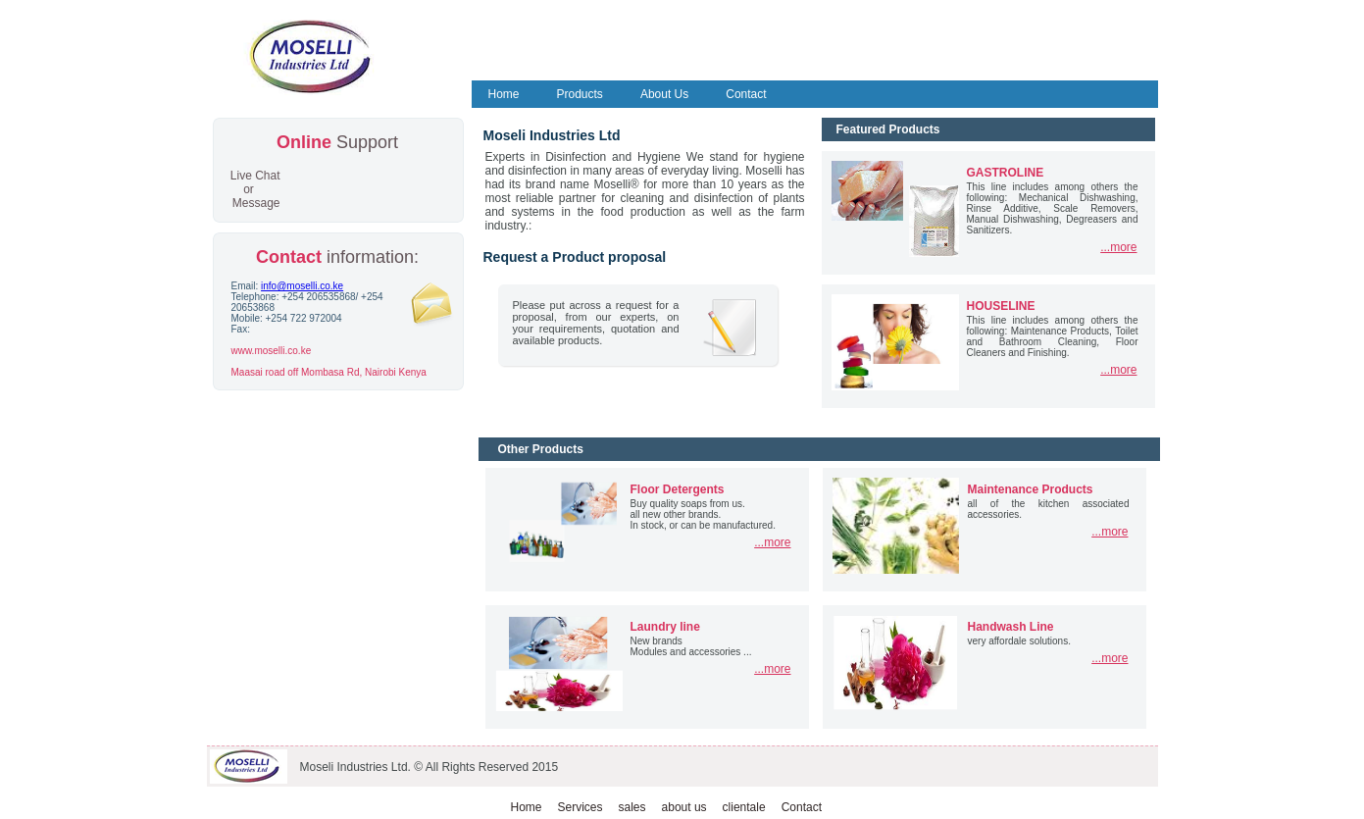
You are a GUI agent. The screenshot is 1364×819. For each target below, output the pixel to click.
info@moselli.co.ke (302, 286)
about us (684, 807)
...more (1118, 247)
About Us (664, 94)
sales (632, 807)
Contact (746, 94)
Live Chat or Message (255, 189)
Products (580, 94)
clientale (744, 807)
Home (504, 94)
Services (580, 807)
